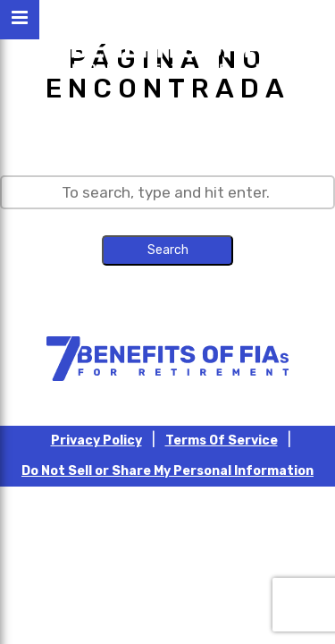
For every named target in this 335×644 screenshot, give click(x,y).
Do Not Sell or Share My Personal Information (167, 471)
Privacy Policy (96, 440)
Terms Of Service (221, 440)
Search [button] (167, 250)
